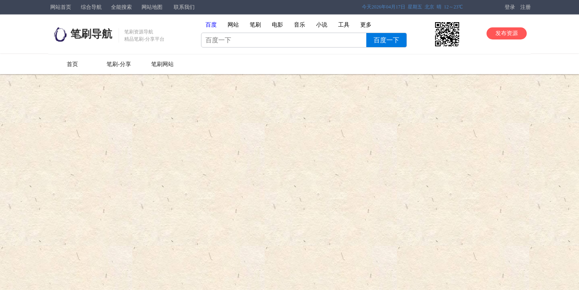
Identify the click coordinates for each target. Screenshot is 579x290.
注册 (525, 7)
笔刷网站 (162, 64)
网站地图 (152, 7)
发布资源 (506, 33)
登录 (510, 7)
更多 (366, 25)
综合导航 (91, 7)
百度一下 (386, 40)
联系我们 (184, 7)
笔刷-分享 (119, 64)
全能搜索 (121, 7)
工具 (343, 25)
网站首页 (60, 7)
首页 (72, 64)
